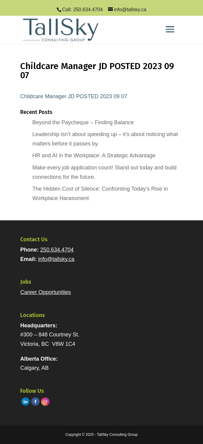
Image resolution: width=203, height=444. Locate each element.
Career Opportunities (45, 292)
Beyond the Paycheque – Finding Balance (83, 122)
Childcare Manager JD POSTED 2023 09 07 (73, 96)
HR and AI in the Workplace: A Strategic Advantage (94, 155)
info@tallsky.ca (56, 259)
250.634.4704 (57, 250)
